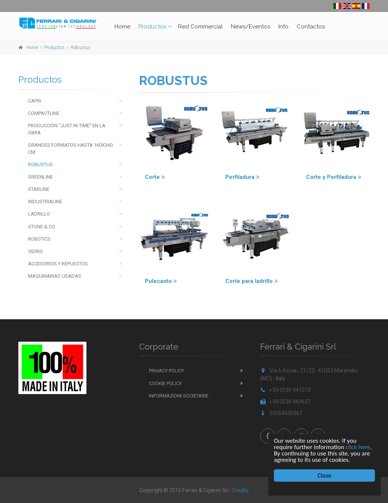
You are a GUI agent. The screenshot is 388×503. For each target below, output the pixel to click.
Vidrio (35, 251)
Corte (155, 177)
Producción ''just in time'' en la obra (67, 129)
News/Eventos (250, 26)
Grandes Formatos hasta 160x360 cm (70, 148)
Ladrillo (39, 214)
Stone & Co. (42, 226)
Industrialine (45, 201)
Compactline (43, 113)
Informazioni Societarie (178, 396)
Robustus (40, 164)
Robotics (39, 239)
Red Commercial (200, 26)
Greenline (40, 177)
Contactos (311, 26)
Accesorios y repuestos (58, 263)
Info (283, 26)
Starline (38, 189)
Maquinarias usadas (54, 276)
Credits (240, 490)
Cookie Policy (165, 383)
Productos (152, 26)
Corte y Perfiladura (333, 177)
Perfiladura (242, 177)
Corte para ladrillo (251, 281)
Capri (34, 101)
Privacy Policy (166, 371)
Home (122, 26)
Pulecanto (161, 281)
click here (358, 447)
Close (325, 475)
